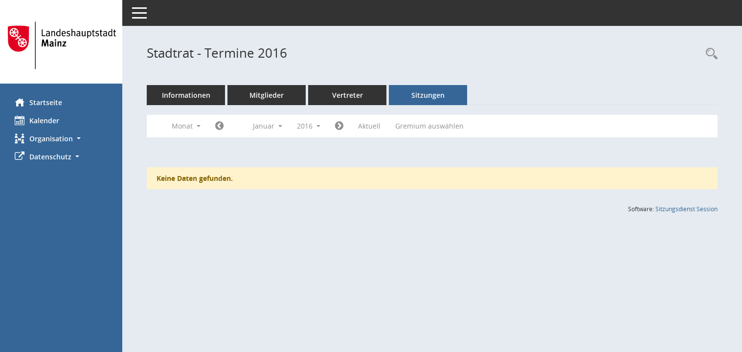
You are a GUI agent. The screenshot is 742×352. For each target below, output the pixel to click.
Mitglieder (266, 95)
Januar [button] (267, 126)
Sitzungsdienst (686, 209)
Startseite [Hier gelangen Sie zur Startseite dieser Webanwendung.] (38, 102)
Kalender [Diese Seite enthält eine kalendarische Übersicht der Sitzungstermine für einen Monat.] (37, 120)
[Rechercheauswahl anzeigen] (709, 54)
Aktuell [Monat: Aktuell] (369, 126)
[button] (61, 139)
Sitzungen (428, 95)
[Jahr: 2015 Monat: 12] (219, 126)
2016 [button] (308, 126)
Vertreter (347, 95)
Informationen (186, 95)
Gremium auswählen (429, 126)
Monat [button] (186, 126)
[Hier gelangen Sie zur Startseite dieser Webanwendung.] (61, 45)
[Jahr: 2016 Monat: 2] (339, 126)
